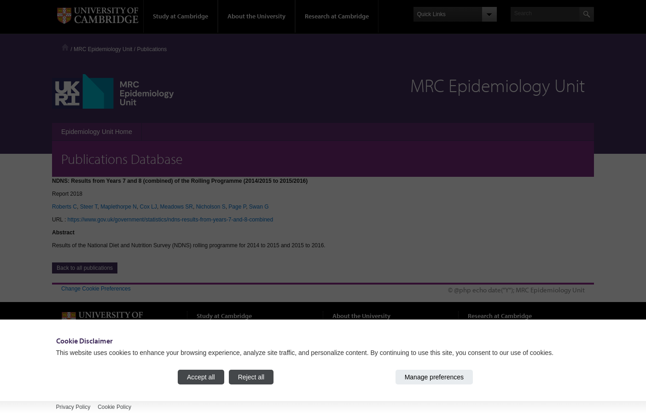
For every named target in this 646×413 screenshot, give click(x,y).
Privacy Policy (73, 407)
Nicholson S (211, 207)
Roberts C (64, 207)
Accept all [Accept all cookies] (201, 377)
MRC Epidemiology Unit (103, 49)
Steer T (89, 207)
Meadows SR (176, 207)
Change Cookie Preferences (96, 288)
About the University (256, 16)
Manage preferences (434, 377)
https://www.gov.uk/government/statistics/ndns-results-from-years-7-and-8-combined (171, 219)
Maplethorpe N (118, 207)
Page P (237, 207)
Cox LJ (148, 207)
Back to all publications (85, 268)
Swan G (259, 207)
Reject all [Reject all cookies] (251, 377)
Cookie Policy (114, 407)
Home (65, 47)
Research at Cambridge (337, 16)
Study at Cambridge (180, 16)
